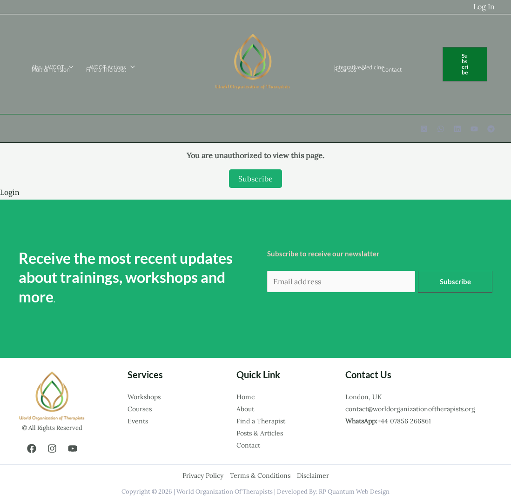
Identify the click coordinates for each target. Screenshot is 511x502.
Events (138, 421)
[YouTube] (474, 129)
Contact (248, 445)
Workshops (144, 397)
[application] (66, 67)
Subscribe (255, 178)
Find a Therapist (260, 421)
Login (10, 192)
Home (245, 397)
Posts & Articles (259, 433)
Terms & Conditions (260, 475)
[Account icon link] (484, 7)
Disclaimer (313, 475)
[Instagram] (424, 129)
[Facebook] (31, 448)
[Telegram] (491, 129)
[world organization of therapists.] (251, 63)
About (245, 409)
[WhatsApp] (440, 129)
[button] (463, 64)
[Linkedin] (457, 129)
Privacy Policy (202, 475)
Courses (140, 409)
